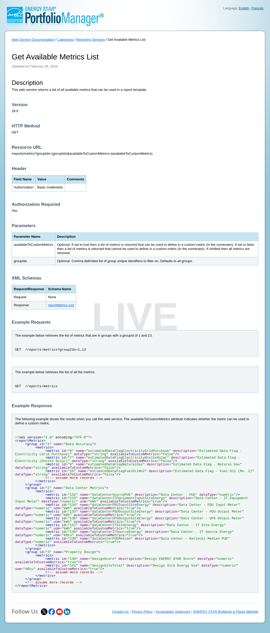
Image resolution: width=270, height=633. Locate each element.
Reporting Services (90, 40)
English (244, 8)
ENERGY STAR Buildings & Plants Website (225, 612)
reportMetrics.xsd (61, 305)
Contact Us (120, 612)
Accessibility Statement (173, 612)
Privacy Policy (142, 612)
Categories (65, 40)
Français (258, 8)
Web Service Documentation (33, 40)
